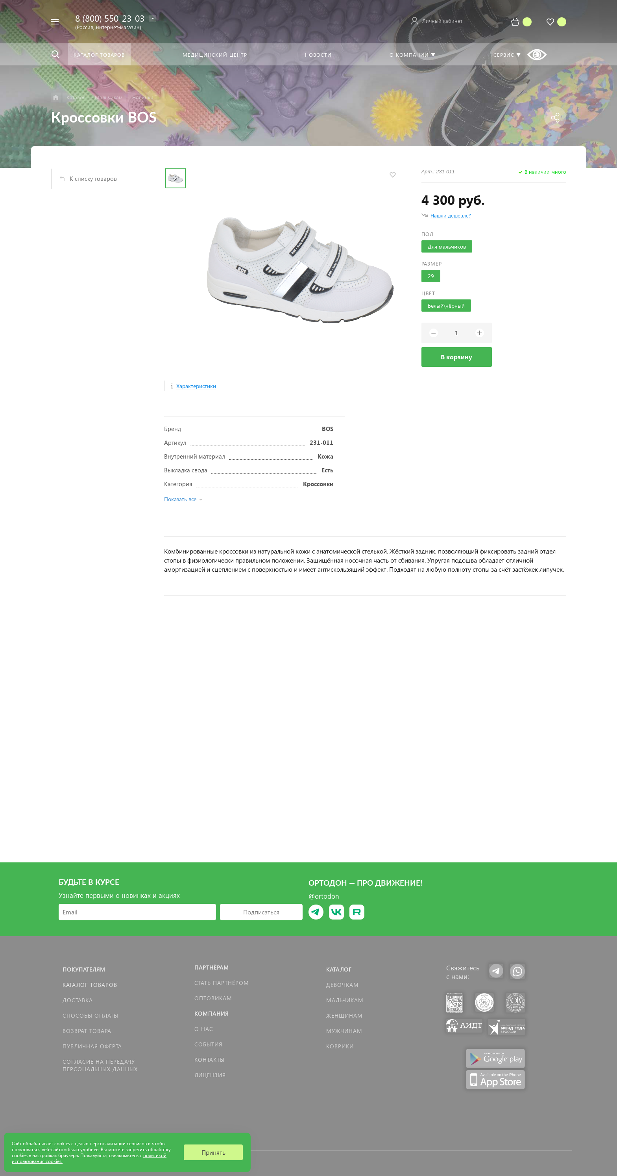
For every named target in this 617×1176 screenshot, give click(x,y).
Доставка (78, 1000)
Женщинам (344, 1015)
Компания (211, 1013)
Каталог (339, 969)
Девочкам (342, 984)
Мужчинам (344, 1031)
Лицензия (210, 1075)
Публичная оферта (92, 1046)
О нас (203, 1029)
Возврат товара (87, 1031)
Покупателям (84, 969)
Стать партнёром (221, 983)
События (208, 1044)
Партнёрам (211, 967)
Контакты (209, 1059)
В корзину (456, 357)
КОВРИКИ (340, 1046)
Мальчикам (345, 1000)
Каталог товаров (90, 984)
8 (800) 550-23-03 (109, 18)
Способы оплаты (90, 1015)
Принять (213, 1152)
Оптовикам (213, 998)
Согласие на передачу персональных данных (100, 1065)
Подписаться (261, 912)
